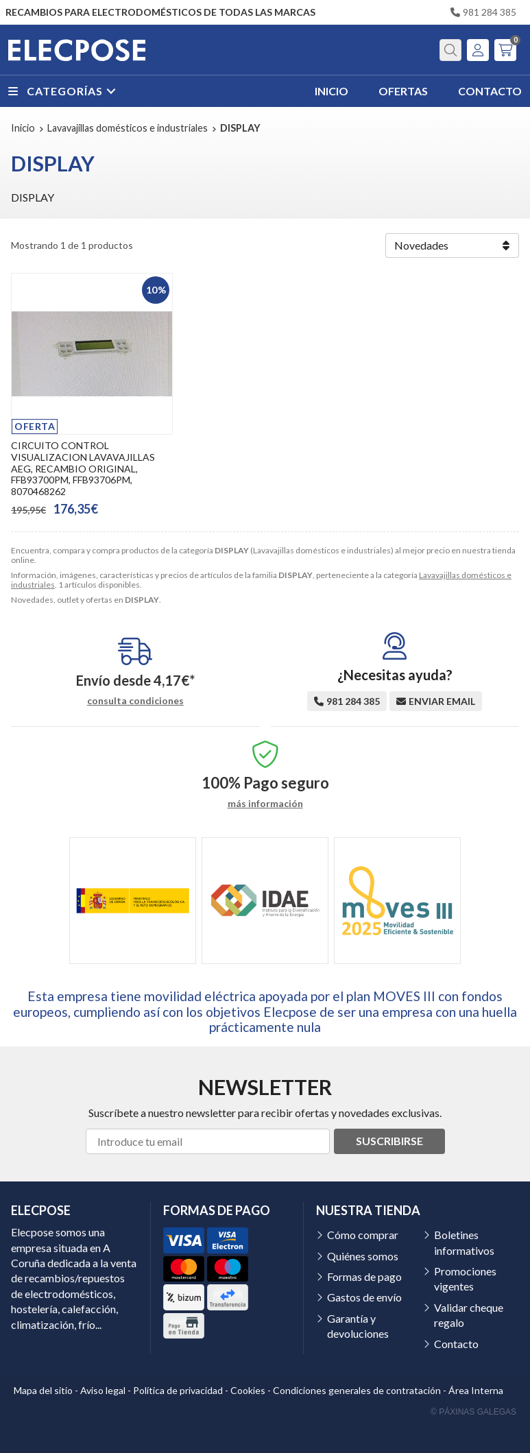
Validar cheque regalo (468, 1315)
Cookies (247, 1390)
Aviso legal (102, 1390)
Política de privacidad (178, 1390)
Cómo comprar (362, 1234)
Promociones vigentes (465, 1278)
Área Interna (475, 1390)
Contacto (456, 1343)
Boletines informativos (464, 1242)
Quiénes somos (362, 1255)
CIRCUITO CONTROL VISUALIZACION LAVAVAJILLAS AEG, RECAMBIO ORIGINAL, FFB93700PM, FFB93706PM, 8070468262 (83, 468)
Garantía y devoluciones (358, 1326)
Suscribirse (389, 1140)
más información (265, 803)
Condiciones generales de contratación (357, 1390)
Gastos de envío (364, 1297)
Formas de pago (364, 1276)
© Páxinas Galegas (473, 1412)
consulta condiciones (135, 700)
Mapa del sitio (43, 1390)
